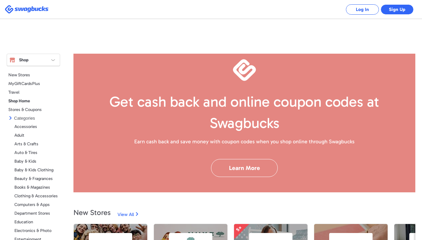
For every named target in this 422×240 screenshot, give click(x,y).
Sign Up (397, 9)
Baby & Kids (25, 161)
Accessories (25, 126)
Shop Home (19, 100)
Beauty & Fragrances (33, 178)
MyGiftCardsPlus (24, 83)
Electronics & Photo (32, 230)
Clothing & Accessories (36, 195)
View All (126, 214)
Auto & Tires (25, 152)
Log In (362, 9)
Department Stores (32, 213)
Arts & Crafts (26, 143)
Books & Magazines (32, 187)
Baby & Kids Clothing (33, 169)
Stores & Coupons (25, 109)
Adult (19, 135)
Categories (24, 118)
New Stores (19, 74)
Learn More (244, 168)
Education (23, 221)
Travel (13, 92)
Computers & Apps (32, 204)
